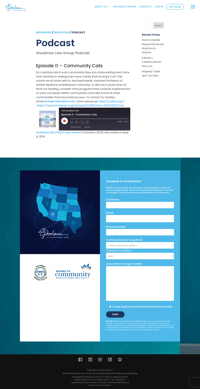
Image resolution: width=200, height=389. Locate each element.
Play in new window (69, 132)
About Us (101, 6)
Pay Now (175, 6)
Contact (145, 6)
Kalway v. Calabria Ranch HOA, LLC (151, 62)
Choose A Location (118, 250)
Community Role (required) (140, 242)
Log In (159, 6)
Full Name (112, 199)
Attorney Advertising (127, 373)
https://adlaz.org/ (111, 101)
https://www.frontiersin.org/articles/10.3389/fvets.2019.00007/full (80, 105)
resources (43, 32)
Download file (45, 132)
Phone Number (116, 227)
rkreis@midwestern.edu (59, 101)
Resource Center (124, 6)
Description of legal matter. (124, 264)
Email (109, 213)
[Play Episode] (64, 121)
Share (87, 127)
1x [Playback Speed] (82, 122)
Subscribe (76, 127)
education (62, 32)
